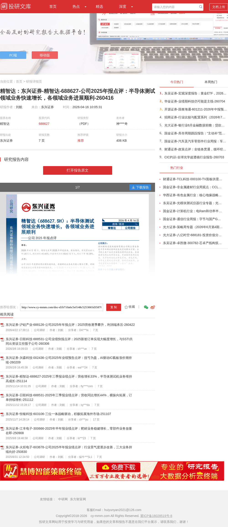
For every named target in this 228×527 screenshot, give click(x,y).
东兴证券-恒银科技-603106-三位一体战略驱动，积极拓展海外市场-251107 (58, 414)
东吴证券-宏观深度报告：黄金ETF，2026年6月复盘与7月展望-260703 (196, 93)
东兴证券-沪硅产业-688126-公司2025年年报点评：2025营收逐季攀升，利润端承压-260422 (70, 324)
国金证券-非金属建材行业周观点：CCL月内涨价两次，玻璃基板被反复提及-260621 (193, 187)
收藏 (129, 306)
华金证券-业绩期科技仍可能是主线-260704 (194, 101)
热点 (76, 6)
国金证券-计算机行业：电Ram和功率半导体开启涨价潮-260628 (193, 211)
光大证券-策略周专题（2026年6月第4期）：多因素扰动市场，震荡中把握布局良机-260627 (193, 227)
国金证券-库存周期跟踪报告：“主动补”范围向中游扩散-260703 (196, 133)
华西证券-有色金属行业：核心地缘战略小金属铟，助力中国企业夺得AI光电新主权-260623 (193, 195)
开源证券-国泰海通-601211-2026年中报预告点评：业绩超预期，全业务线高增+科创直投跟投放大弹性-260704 (196, 109)
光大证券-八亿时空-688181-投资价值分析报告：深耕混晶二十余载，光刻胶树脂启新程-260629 (193, 235)
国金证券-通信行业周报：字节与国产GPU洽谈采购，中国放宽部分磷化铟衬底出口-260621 (193, 219)
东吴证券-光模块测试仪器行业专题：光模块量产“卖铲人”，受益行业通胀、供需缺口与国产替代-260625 (193, 203)
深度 (122, 6)
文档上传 (218, 7)
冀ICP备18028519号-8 (156, 516)
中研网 (63, 499)
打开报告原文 (77, 170)
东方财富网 (78, 499)
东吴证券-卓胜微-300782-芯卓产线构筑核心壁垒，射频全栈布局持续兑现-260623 (193, 243)
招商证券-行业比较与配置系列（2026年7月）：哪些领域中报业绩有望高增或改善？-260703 (196, 117)
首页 (53, 6)
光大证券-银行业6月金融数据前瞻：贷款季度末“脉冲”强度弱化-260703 (196, 125)
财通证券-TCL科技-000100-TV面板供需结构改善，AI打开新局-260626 (193, 179)
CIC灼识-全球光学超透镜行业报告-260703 (194, 157)
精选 (99, 6)
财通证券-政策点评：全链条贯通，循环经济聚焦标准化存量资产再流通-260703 (196, 149)
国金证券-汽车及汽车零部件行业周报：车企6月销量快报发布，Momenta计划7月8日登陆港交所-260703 (196, 141)
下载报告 (140, 187)
